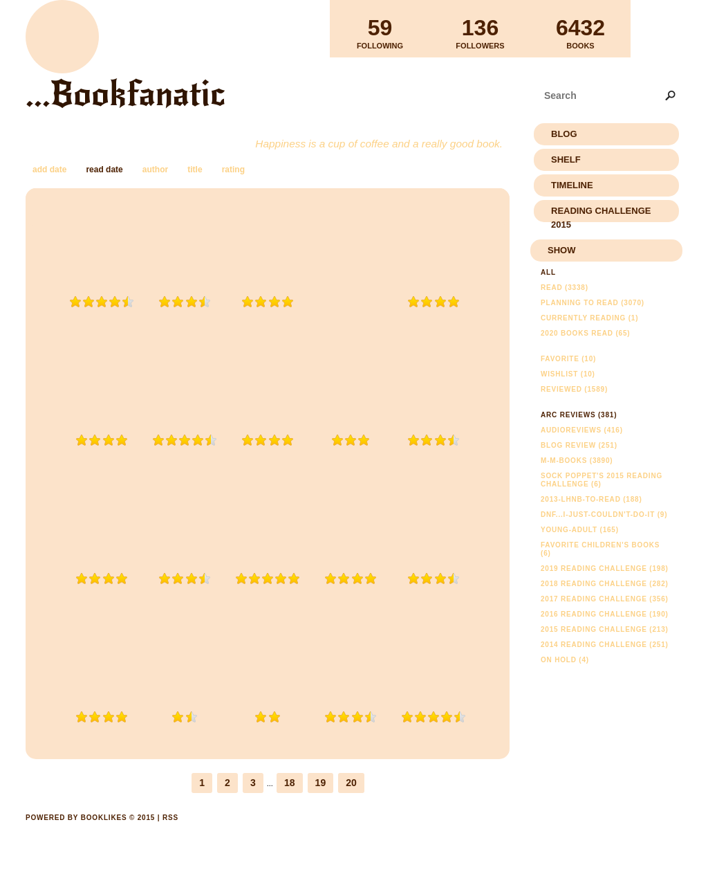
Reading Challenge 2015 (601, 214)
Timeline (572, 185)
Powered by (90, 833)
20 (351, 782)
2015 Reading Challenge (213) (605, 629)
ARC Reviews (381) (579, 415)
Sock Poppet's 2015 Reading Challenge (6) (601, 480)
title (194, 169)
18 (289, 782)
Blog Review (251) (579, 445)
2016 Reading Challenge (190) (605, 614)
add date (49, 169)
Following (380, 28)
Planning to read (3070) (592, 303)
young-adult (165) (580, 530)
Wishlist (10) (568, 374)
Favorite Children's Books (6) (600, 549)
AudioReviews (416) (582, 430)
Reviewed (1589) (574, 389)
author (155, 169)
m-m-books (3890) (577, 460)
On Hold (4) (565, 660)
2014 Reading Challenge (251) (605, 644)
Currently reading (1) (589, 318)
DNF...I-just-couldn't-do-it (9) (604, 514)
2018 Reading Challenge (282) (605, 584)
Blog (564, 134)
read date (104, 169)
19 (320, 782)
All (548, 272)
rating (233, 169)
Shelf (566, 159)
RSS (170, 817)
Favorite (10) (568, 359)
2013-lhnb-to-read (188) (591, 499)
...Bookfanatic (125, 94)
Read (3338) (564, 287)
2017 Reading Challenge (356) (605, 599)
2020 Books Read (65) (585, 333)
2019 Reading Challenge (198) (605, 568)
